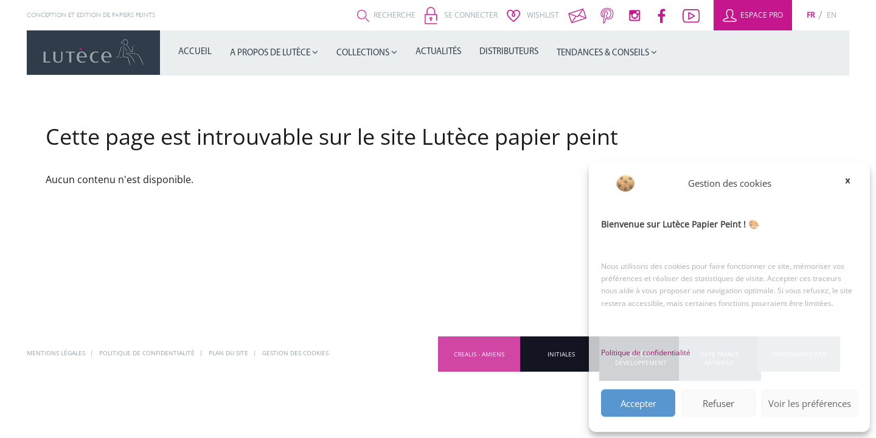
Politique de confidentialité (645, 352)
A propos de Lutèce (271, 53)
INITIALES (561, 353)
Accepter (638, 403)
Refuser (718, 403)
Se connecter (461, 15)
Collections (363, 53)
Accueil (195, 52)
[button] (852, 181)
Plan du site (243, 353)
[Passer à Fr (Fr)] (811, 15)
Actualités (438, 52)
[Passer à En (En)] (831, 15)
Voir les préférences (809, 403)
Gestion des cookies (314, 353)
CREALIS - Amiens (479, 353)
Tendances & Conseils (604, 53)
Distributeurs (508, 52)
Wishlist (533, 15)
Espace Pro (753, 15)
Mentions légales (59, 353)
